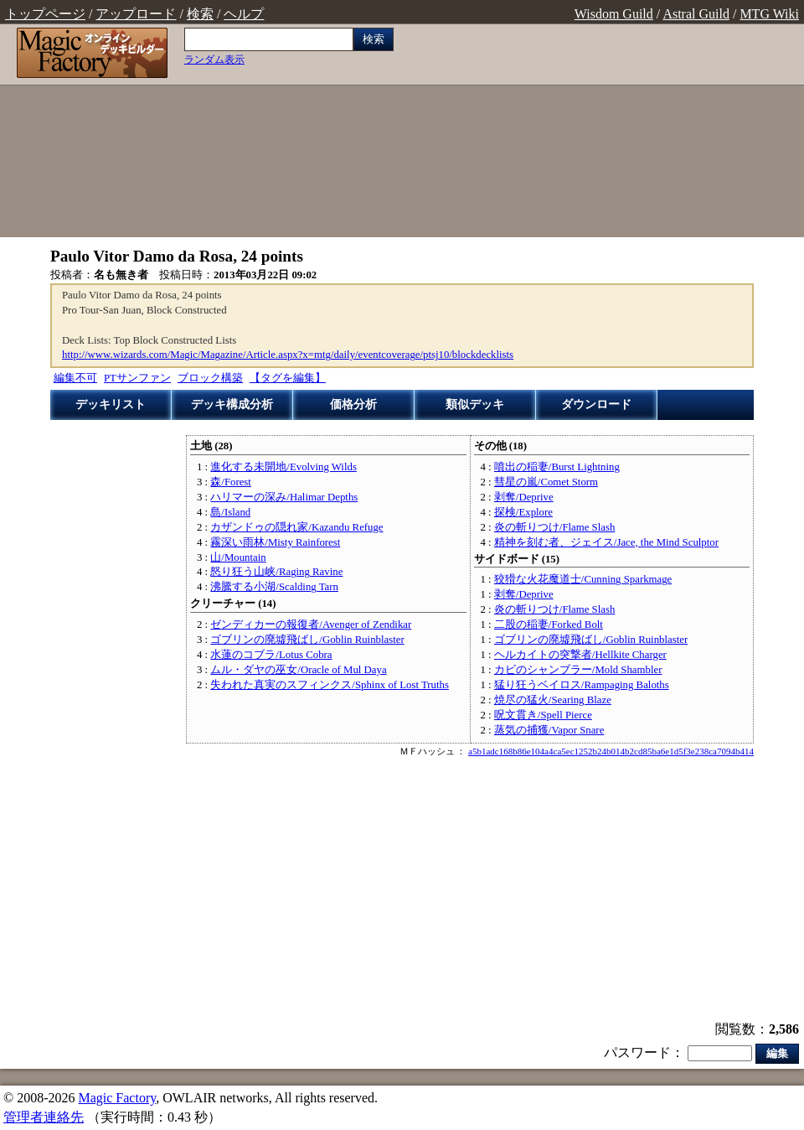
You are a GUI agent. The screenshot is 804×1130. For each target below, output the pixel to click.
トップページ (45, 14)
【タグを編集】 (288, 378)
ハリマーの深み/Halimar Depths (284, 497)
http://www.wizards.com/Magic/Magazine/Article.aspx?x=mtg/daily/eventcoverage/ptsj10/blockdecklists (287, 354)
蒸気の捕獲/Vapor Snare (549, 730)
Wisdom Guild (614, 14)
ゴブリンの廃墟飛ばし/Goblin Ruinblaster (307, 639)
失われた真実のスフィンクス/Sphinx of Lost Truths (329, 685)
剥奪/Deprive (524, 497)
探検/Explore (523, 512)
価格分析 (353, 404)
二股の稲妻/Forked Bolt (548, 624)
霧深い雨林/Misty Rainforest (275, 542)
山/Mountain (237, 557)
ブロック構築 (210, 378)
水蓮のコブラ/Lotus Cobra (271, 655)
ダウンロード (596, 404)
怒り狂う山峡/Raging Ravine (276, 572)
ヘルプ (244, 14)
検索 (200, 14)
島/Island (230, 512)
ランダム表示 (214, 59)
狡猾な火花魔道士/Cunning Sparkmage (583, 579)
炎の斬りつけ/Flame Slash (554, 527)
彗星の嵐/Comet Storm (546, 482)
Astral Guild (695, 14)
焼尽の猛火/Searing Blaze (552, 700)
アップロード (135, 14)
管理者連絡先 (43, 1117)
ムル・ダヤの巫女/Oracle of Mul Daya (298, 670)
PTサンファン (137, 378)
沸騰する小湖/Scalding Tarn (274, 587)
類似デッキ (475, 404)
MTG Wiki (769, 14)
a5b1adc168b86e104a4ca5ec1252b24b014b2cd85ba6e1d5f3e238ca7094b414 (611, 751)
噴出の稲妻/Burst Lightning (557, 467)
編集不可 (75, 378)
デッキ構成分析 (232, 404)
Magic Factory (117, 1098)
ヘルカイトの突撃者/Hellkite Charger (580, 655)
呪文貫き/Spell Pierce (543, 715)
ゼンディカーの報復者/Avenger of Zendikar (310, 624)
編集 (777, 1053)
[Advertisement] (603, 132)
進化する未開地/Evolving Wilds (283, 467)
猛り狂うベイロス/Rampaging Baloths (581, 685)
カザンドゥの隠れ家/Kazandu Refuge (296, 527)
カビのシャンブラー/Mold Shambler (578, 670)
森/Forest (230, 482)
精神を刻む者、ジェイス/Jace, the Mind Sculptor (606, 542)
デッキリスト (110, 404)
